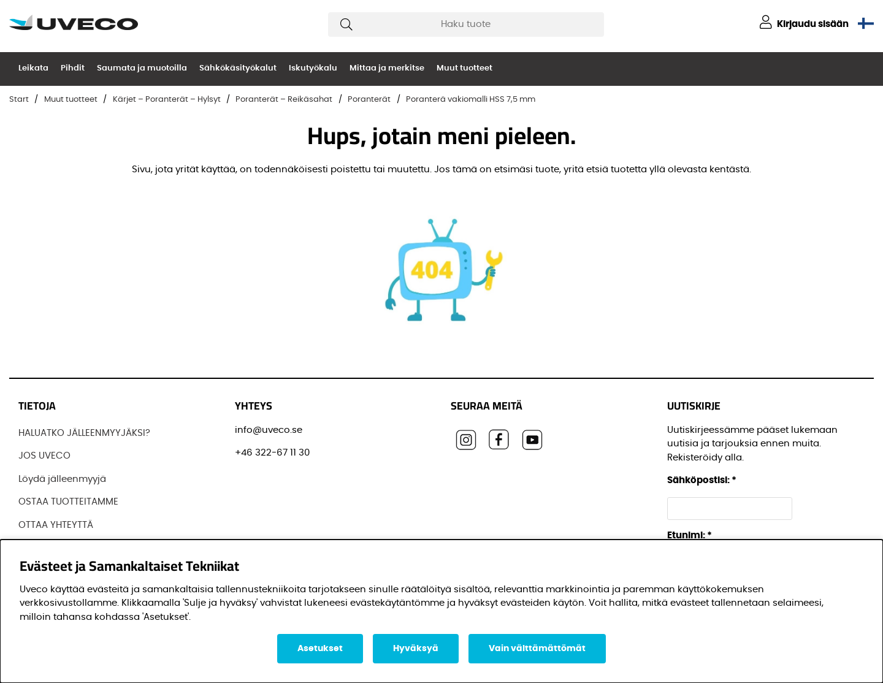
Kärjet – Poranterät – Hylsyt (167, 100)
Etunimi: (689, 535)
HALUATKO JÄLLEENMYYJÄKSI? (84, 433)
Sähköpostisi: (701, 480)
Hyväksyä (415, 648)
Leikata (33, 68)
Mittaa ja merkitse (387, 68)
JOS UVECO (44, 455)
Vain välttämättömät (537, 648)
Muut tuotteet (464, 68)
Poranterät (369, 100)
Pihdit (73, 68)
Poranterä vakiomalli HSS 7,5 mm (470, 100)
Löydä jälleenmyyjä (62, 479)
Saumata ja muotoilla (142, 68)
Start (19, 100)
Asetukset (320, 648)
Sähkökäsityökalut (238, 68)
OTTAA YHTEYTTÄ (55, 525)
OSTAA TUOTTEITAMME (68, 501)
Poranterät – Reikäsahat (283, 100)
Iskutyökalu (313, 68)
